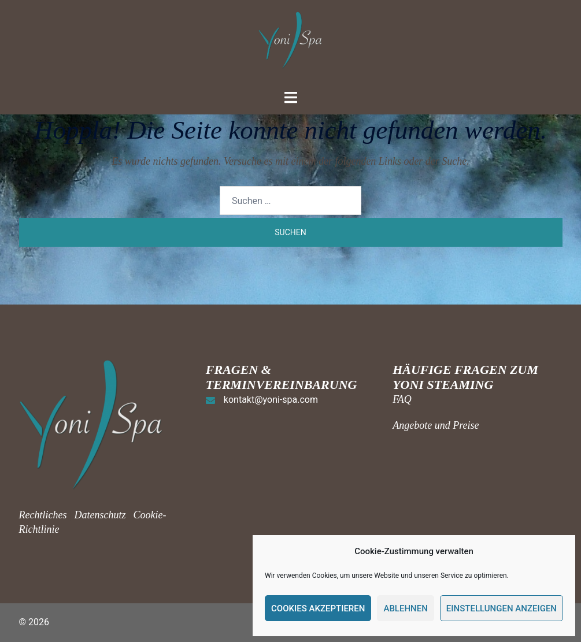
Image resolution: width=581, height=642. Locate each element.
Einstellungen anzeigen (501, 608)
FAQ (402, 399)
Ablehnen (405, 608)
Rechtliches (44, 515)
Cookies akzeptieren (318, 608)
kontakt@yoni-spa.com (271, 399)
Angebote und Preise (436, 425)
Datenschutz (99, 515)
